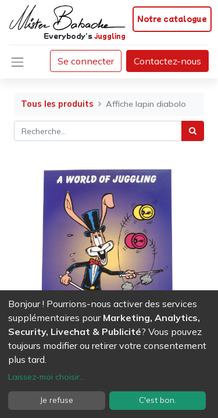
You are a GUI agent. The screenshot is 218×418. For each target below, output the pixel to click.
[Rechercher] (192, 131)
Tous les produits (57, 104)
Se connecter (86, 61)
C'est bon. (157, 400)
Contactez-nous (167, 61)
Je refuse (56, 400)
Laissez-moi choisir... (46, 377)
